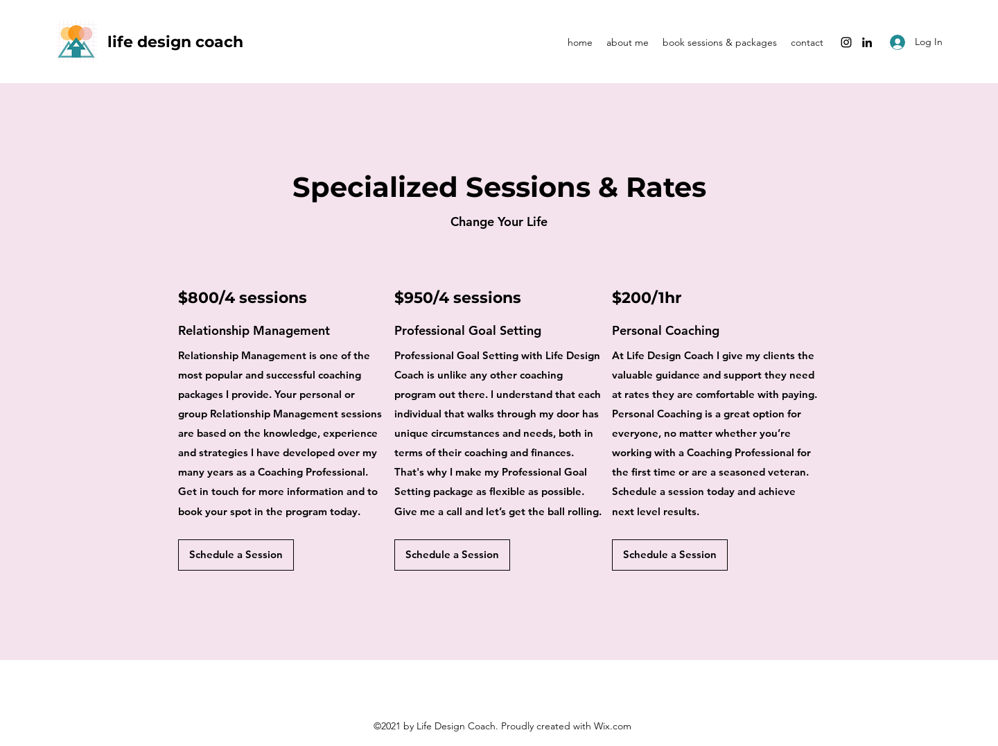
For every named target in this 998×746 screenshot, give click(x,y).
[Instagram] (846, 42)
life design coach (177, 42)
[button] (236, 555)
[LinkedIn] (867, 42)
